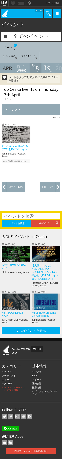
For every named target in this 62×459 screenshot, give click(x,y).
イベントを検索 (16, 223)
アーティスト (9, 375)
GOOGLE (44, 223)
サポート (36, 379)
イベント (6, 371)
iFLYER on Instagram (17, 416)
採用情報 (36, 387)
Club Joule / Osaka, (15, 272)
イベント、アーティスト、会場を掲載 (13, 388)
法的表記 (36, 383)
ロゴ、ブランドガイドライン (45, 392)
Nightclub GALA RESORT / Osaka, (45, 284)
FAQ (34, 375)
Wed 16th (16, 187)
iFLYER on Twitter (4, 416)
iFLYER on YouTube (23, 416)
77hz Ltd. (37, 349)
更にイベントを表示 (31, 330)
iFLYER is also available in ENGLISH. (31, 451)
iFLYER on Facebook (10, 416)
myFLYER (7, 383)
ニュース (6, 379)
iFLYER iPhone (4, 442)
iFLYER (6, 350)
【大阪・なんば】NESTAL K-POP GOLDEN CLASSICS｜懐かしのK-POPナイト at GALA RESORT (45, 272)
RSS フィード (29, 416)
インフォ (36, 371)
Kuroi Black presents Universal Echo (44, 314)
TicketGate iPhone (10, 442)
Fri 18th (47, 187)
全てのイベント (31, 36)
